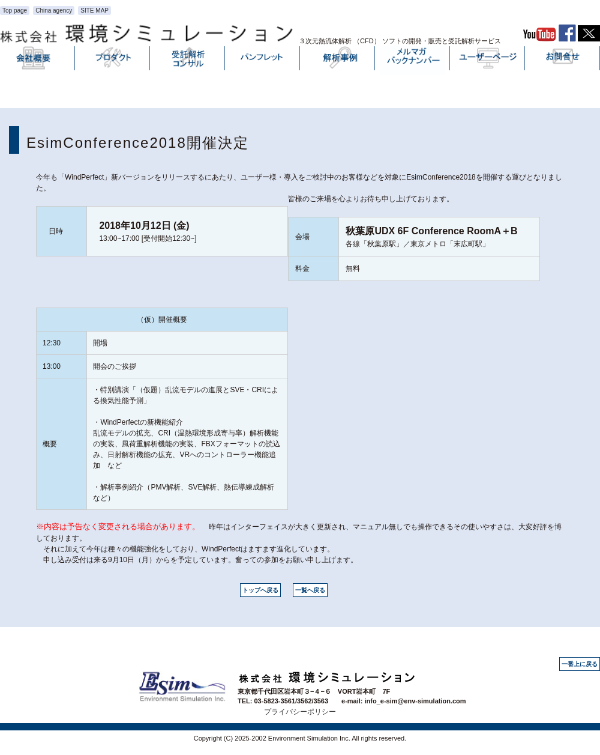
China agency (53, 10)
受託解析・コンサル (187, 60)
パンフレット (262, 60)
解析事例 (337, 60)
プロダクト (112, 60)
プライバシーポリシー (300, 712)
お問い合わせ (562, 60)
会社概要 (37, 60)
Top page (14, 10)
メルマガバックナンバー (412, 60)
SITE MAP (94, 10)
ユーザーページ (487, 60)
